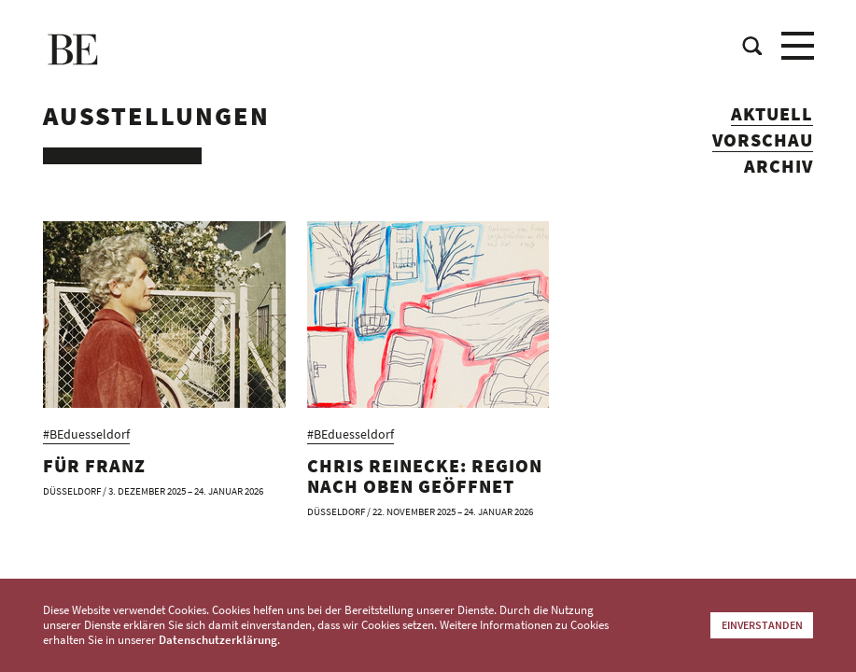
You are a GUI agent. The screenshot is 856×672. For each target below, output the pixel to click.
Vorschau (762, 141)
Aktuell (772, 115)
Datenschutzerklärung (218, 640)
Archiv (778, 167)
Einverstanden (762, 625)
